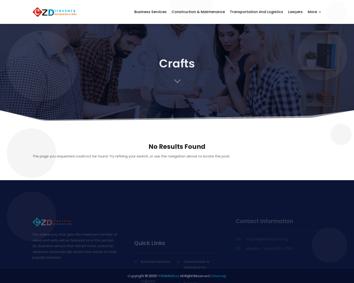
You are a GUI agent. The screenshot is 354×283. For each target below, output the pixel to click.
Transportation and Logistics (256, 11)
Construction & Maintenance (198, 11)
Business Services (150, 11)
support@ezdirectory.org (267, 243)
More (312, 11)
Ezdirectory (170, 276)
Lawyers (295, 11)
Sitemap (219, 276)
